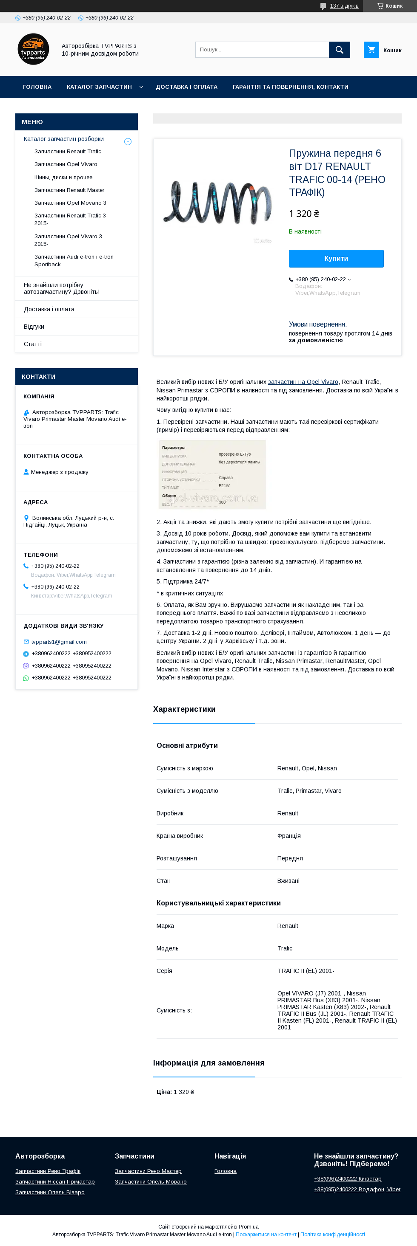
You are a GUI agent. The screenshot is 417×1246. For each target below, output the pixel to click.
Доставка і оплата (186, 87)
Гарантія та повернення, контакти (290, 87)
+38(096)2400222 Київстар (348, 1179)
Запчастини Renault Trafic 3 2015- (70, 219)
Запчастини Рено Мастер (148, 1171)
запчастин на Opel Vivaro (303, 381)
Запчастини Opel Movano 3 (70, 203)
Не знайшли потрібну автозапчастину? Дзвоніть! (62, 288)
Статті (33, 344)
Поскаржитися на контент (266, 1235)
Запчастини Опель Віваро (50, 1192)
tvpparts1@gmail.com (59, 641)
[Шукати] (339, 50)
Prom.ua (249, 1227)
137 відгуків (344, 6)
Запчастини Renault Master (69, 190)
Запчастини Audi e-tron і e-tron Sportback (74, 261)
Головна (37, 87)
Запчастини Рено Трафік (47, 1171)
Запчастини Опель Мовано (151, 1181)
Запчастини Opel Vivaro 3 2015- (68, 240)
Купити (336, 258)
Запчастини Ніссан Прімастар (55, 1181)
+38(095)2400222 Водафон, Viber (357, 1189)
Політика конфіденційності (332, 1235)
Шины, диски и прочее (63, 177)
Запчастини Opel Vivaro (65, 164)
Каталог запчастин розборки (64, 138)
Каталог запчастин (99, 87)
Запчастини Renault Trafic (67, 151)
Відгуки (34, 326)
